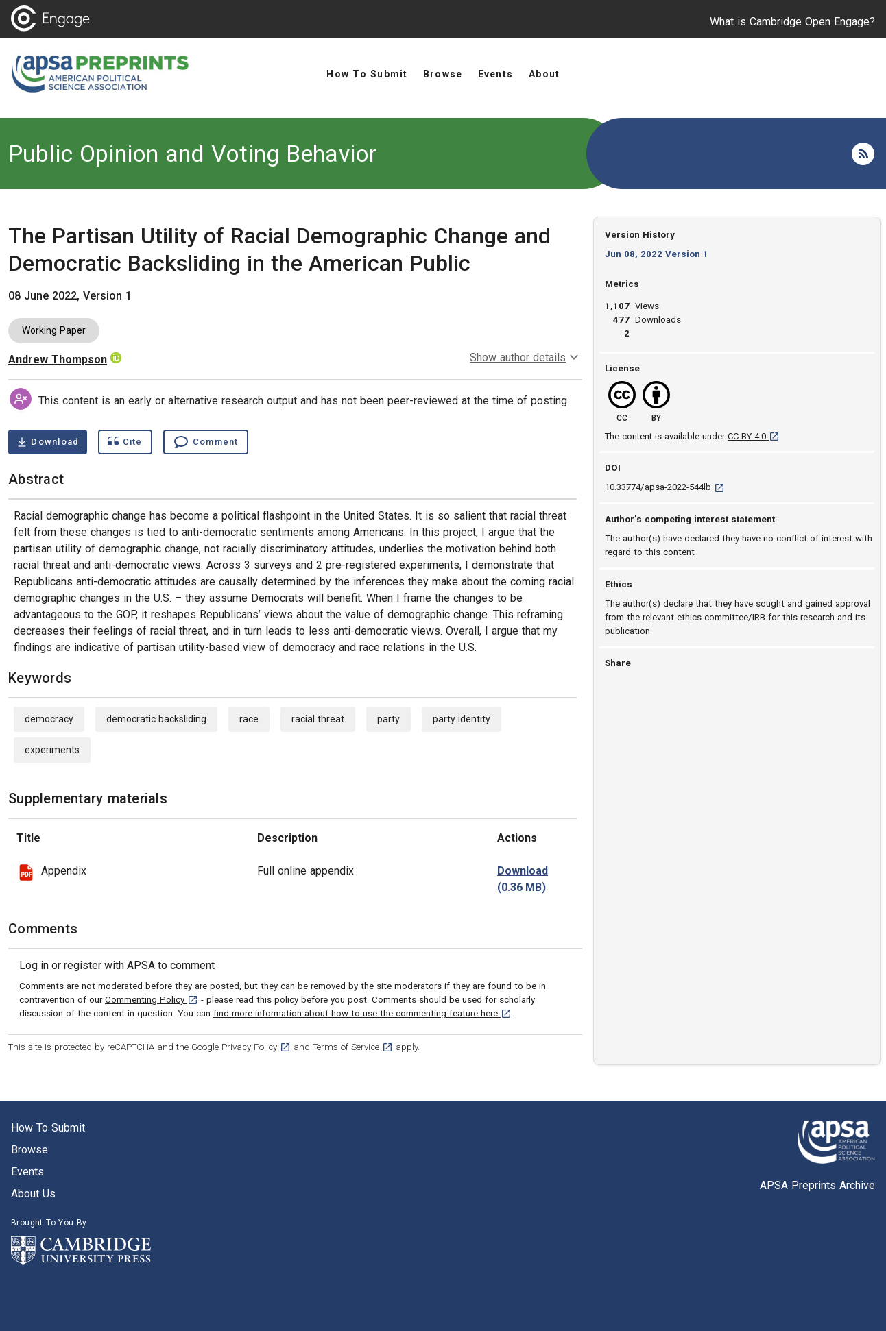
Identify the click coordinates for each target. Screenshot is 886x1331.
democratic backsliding (156, 718)
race (249, 718)
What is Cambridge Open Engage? (792, 21)
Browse (29, 1149)
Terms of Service (353, 1047)
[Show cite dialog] (125, 442)
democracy (49, 718)
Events (27, 1171)
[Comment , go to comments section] (205, 442)
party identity (461, 718)
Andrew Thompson (57, 359)
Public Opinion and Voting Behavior (192, 153)
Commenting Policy (151, 999)
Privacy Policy (256, 1047)
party (388, 718)
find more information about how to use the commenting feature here (362, 1013)
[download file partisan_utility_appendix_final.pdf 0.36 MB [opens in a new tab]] (522, 879)
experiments (52, 749)
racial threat (317, 718)
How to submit (48, 1127)
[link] (117, 965)
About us (33, 1193)
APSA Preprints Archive (817, 1185)
